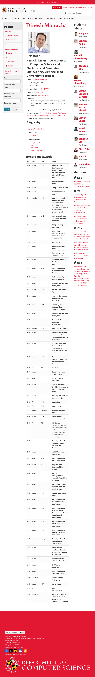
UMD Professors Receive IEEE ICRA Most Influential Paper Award (82, 184)
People (5, 19)
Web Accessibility (10, 654)
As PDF (10, 66)
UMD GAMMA (35, 148)
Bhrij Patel (84, 149)
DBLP (32, 145)
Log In (90, 7)
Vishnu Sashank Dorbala (83, 93)
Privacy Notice (21, 654)
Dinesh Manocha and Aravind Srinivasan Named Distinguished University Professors (81, 246)
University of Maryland (47, 2)
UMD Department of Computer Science (18, 10)
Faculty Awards (13, 35)
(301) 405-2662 (18, 647)
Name (6, 78)
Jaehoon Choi (83, 67)
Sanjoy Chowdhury (80, 82)
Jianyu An (84, 33)
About (65, 7)
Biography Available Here (35, 129)
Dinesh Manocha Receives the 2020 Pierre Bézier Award (82, 255)
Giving (72, 19)
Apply (7, 109)
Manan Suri (85, 163)
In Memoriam (13, 40)
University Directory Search (12, 72)
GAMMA (33, 136)
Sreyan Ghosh (82, 119)
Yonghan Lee (83, 140)
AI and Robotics (45, 113)
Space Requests (81, 7)
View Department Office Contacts (15, 632)
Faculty (8, 31)
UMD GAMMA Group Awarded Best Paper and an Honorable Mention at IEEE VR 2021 (82, 219)
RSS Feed (25, 651)
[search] (76, 13)
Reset (15, 109)
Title (6, 87)
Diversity (63, 19)
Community (52, 19)
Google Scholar (36, 143)
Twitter (11, 651)
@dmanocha (38, 92)
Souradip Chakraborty (80, 57)
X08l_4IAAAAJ (45, 89)
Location (7, 97)
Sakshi (82, 156)
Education (26, 19)
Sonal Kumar (82, 130)
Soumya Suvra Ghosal (83, 107)
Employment (57, 7)
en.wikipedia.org (44, 95)
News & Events (39, 19)
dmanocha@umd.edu (40, 79)
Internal (71, 7)
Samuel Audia (83, 42)
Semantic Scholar (37, 150)
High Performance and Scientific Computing (49, 115)
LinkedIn (20, 651)
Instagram (15, 651)
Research (15, 19)
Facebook (6, 651)
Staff (6, 45)
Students (11, 62)
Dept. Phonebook (11, 49)
